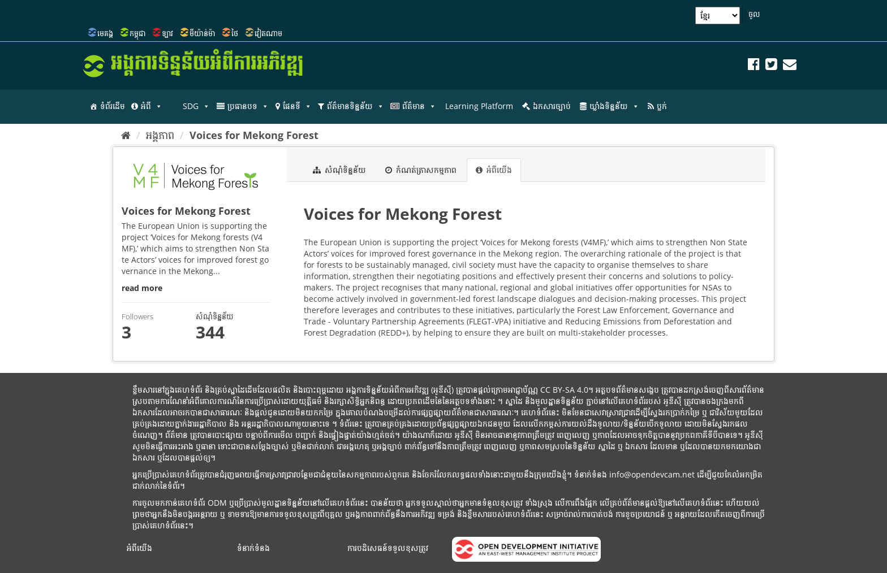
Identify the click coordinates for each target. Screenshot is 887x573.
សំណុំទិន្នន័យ (339, 169)
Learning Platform (479, 106)
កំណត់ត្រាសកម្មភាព (421, 169)
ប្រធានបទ (248, 106)
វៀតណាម (268, 33)
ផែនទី (297, 106)
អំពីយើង (494, 169)
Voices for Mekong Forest (254, 135)
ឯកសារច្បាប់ (552, 106)
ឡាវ (167, 33)
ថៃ (234, 33)
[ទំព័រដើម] (126, 135)
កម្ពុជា (137, 33)
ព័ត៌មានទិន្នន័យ (355, 106)
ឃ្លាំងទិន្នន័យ (614, 106)
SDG (196, 106)
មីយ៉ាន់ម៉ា (202, 33)
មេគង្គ (105, 33)
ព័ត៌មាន (419, 106)
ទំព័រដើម (112, 106)
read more (142, 288)
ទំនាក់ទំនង (253, 547)
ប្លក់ (662, 106)
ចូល (754, 14)
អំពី (151, 106)
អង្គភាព (160, 135)
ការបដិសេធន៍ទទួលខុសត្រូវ (387, 547)
